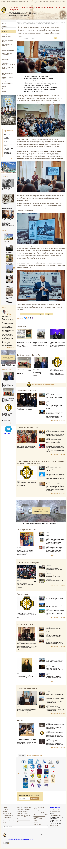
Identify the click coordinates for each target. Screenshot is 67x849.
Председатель (5, 34)
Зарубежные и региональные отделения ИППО (23, 820)
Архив (12, 159)
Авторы (35, 820)
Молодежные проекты (8, 57)
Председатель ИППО (8, 815)
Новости (4, 31)
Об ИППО (4, 26)
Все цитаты (11, 347)
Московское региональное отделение (8, 60)
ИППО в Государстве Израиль (7, 67)
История (4, 28)
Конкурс (4, 91)
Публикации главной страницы (43, 385)
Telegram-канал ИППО (8, 433)
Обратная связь (54, 825)
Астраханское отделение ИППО (29, 314)
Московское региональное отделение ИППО (23, 816)
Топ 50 (12, 423)
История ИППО (7, 813)
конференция (48, 314)
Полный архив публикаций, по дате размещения (56, 810)
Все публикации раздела (58, 420)
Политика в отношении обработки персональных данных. (20, 839)
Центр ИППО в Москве (55, 815)
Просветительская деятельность (7, 53)
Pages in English (6, 88)
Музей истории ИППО (7, 83)
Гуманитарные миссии (8, 50)
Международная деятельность (6, 37)
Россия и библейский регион (7, 41)
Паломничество (6, 48)
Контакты (4, 86)
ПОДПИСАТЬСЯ (34, 798)
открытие (41, 314)
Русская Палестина (7, 71)
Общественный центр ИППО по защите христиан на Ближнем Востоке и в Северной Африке (7, 76)
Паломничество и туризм (23, 809)
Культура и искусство (7, 81)
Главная (4, 23)
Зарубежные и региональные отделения (8, 64)
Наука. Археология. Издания (7, 44)
